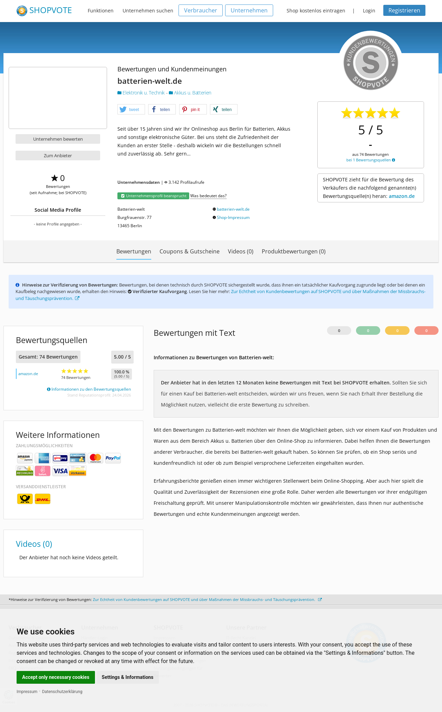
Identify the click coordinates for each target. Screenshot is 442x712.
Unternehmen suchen (148, 10)
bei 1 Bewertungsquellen (370, 159)
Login (369, 10)
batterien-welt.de (233, 209)
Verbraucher (200, 10)
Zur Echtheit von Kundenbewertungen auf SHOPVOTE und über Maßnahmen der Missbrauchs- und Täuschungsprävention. (207, 599)
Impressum (27, 691)
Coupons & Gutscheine (190, 251)
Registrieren (404, 10)
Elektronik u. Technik (141, 92)
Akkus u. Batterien (190, 92)
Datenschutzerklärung (62, 691)
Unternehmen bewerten (58, 139)
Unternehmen (249, 10)
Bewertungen (133, 251)
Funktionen (101, 10)
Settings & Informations (128, 677)
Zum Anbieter (58, 155)
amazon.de (402, 196)
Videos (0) (240, 251)
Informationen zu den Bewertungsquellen (89, 389)
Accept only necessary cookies (55, 677)
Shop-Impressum (233, 217)
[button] (131, 109)
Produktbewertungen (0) (294, 251)
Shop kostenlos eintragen (316, 10)
